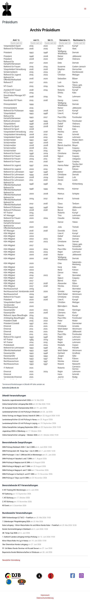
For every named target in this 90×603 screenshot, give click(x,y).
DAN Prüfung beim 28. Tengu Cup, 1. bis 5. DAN (20, 451)
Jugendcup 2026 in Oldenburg (13, 431)
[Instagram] (81, 575)
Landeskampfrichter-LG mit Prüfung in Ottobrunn (21, 412)
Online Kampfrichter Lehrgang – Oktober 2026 (19, 435)
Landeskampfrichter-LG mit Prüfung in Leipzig (19, 423)
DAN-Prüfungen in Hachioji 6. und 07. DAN (18, 474)
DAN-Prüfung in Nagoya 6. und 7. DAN (16, 470)
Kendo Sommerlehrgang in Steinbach (16, 529)
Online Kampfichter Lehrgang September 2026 (20, 427)
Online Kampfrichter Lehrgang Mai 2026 (17, 404)
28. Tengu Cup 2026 (9, 533)
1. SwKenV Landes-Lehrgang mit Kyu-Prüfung (19, 537)
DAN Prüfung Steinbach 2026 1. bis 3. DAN (18, 447)
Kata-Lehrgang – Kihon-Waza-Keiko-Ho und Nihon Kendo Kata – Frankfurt (30, 525)
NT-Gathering (7, 494)
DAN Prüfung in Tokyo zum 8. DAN (15, 478)
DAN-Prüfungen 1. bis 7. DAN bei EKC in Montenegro (22, 455)
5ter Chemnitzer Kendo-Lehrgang (15, 544)
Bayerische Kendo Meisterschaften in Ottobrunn (20, 552)
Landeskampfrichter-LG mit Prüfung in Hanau (19, 420)
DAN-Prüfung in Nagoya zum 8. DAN (16, 462)
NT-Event (5, 505)
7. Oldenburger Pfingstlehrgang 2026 (16, 521)
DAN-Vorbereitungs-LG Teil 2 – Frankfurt (17, 518)
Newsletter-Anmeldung (11, 560)
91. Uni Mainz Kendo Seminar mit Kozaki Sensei (20, 548)
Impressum (45, 595)
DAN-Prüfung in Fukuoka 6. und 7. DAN (17, 459)
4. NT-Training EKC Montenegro (14, 490)
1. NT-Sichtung (7, 498)
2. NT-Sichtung (7, 502)
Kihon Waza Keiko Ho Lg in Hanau (15, 541)
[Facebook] (72, 575)
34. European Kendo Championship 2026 (17, 408)
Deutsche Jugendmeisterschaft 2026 (16, 400)
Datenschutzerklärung (45, 598)
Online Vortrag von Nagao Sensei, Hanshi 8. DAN (20, 416)
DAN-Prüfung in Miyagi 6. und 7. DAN (16, 466)
